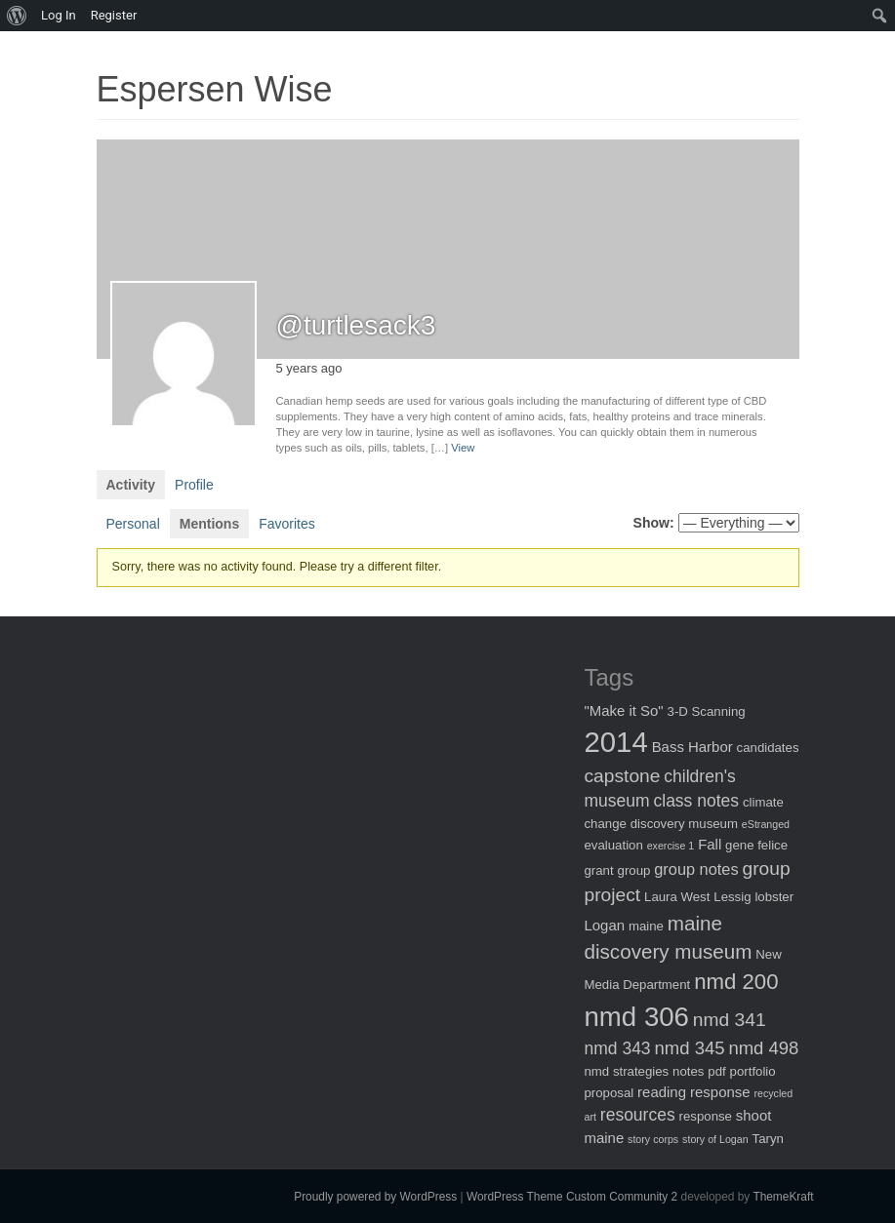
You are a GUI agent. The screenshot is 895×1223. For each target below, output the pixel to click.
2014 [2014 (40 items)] (616, 742)
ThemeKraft (783, 1196)
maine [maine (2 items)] (646, 926)
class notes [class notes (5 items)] (697, 800)
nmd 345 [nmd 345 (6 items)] (690, 1048)
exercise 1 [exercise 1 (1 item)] (671, 845)
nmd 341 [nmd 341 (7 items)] (729, 1019)
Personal (133, 524)
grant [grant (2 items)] (599, 870)
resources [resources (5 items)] (637, 1114)
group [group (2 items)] (634, 870)
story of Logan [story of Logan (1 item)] (715, 1139)
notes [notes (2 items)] (688, 1071)
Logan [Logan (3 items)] (605, 925)
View (462, 448)
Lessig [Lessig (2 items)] (732, 896)
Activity (131, 485)
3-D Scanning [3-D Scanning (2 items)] (707, 711)
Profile (194, 485)
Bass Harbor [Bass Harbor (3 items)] (692, 746)
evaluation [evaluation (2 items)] (614, 845)
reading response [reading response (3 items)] (693, 1092)
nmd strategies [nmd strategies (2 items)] (627, 1071)
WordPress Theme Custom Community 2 (572, 1196)
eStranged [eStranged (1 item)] (766, 824)
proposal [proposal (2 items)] (609, 1092)
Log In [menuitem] (58, 15)
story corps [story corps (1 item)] (653, 1139)
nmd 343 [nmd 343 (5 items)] (618, 1048)
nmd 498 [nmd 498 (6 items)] (763, 1048)
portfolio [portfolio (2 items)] (753, 1071)
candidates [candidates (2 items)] (768, 747)
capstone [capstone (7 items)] (623, 776)
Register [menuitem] (114, 15)
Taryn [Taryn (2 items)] (768, 1138)
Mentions (209, 524)
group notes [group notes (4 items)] (696, 869)
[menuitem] (17, 15)
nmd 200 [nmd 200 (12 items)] (736, 981)
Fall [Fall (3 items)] (709, 844)
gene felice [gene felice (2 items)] (756, 845)
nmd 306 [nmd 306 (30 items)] (637, 1017)
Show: (653, 523)
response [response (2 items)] (705, 1116)
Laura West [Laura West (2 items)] (677, 896)
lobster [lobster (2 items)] (773, 896)
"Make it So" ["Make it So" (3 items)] (624, 710)
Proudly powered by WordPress (375, 1196)
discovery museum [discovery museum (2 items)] (684, 823)
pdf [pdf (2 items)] (716, 1071)
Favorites (287, 524)
